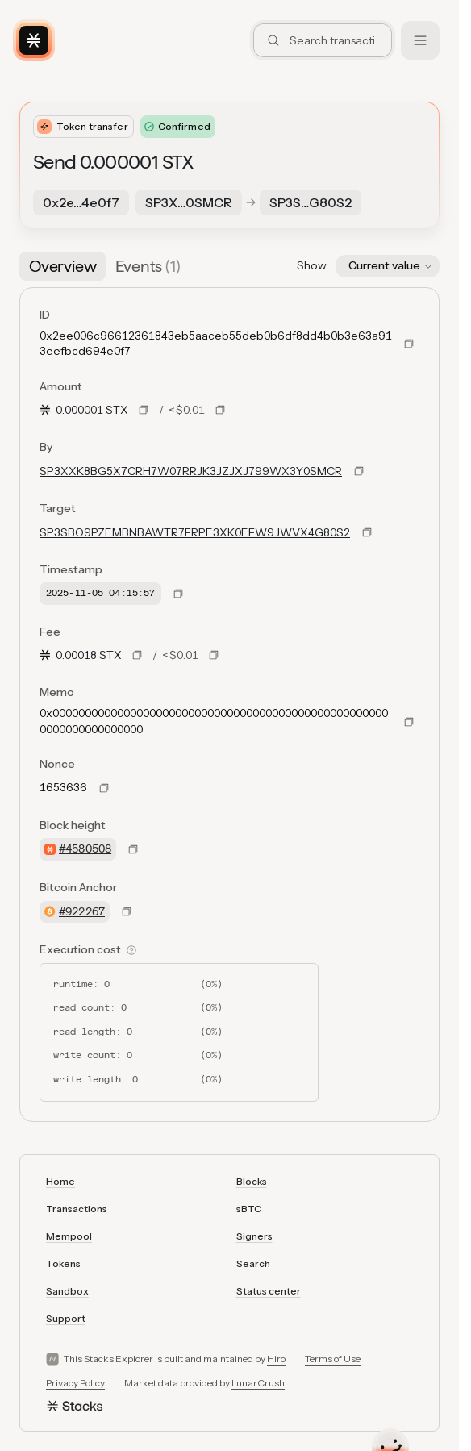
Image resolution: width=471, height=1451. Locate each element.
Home (60, 1181)
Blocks (251, 1181)
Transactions (76, 1209)
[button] (388, 266)
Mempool (69, 1236)
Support (65, 1318)
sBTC (248, 1209)
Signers (254, 1236)
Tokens (63, 1263)
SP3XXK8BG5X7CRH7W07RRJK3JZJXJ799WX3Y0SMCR (191, 471)
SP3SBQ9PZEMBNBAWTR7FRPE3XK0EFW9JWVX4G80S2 (195, 532)
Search (253, 1263)
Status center (268, 1291)
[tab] (62, 266)
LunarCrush (258, 1383)
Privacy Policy (75, 1383)
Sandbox (67, 1291)
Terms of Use (333, 1359)
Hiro (276, 1359)
